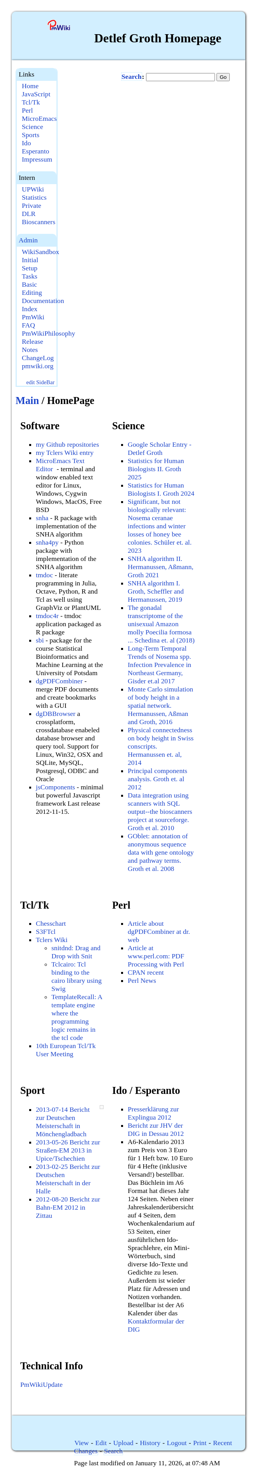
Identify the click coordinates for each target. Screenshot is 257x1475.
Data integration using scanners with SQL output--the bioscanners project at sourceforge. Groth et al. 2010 (160, 811)
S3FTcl (46, 931)
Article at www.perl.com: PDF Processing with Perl (156, 956)
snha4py (47, 542)
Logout (177, 1443)
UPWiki (33, 189)
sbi (40, 640)
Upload (123, 1443)
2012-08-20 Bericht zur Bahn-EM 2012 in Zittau (68, 1207)
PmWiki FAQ (33, 321)
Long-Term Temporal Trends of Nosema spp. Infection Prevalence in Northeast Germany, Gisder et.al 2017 (159, 664)
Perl (27, 110)
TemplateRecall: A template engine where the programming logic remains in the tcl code (76, 1017)
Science (32, 127)
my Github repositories (67, 444)
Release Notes (32, 346)
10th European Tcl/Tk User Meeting (66, 1050)
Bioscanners (38, 222)
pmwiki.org (37, 366)
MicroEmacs (39, 118)
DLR (28, 214)
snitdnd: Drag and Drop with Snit (75, 952)
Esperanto (35, 151)
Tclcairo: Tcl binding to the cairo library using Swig (76, 976)
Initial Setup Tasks (30, 268)
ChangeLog (38, 358)
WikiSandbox (40, 252)
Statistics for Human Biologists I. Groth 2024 (161, 489)
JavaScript (36, 94)
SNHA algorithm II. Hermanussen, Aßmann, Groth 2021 (161, 567)
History (150, 1443)
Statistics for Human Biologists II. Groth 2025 (156, 469)
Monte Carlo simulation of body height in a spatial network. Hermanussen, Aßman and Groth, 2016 (160, 705)
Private (31, 205)
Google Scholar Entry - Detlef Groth (160, 448)
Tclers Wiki (51, 940)
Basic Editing (32, 288)
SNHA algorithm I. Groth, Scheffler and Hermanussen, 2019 (156, 591)
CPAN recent (146, 972)
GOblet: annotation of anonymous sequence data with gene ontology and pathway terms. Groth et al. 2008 (161, 852)
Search (131, 76)
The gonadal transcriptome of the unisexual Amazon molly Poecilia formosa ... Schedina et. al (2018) (161, 624)
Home (30, 86)
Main (27, 400)
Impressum (37, 159)
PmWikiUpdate (41, 1384)
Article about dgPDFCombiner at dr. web (159, 931)
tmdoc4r (47, 616)
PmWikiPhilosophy (48, 333)
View (81, 1443)
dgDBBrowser (56, 713)
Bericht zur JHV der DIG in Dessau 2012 (156, 1129)
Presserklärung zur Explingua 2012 (153, 1113)
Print (199, 1443)
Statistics (34, 197)
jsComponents (55, 787)
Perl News (142, 980)
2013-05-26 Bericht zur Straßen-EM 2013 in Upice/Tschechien (68, 1150)
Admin (28, 240)
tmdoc (44, 575)
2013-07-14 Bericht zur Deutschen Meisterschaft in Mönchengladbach (63, 1122)
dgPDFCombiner (59, 681)
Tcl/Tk (31, 102)
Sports (30, 135)
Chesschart (51, 923)
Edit (101, 1443)
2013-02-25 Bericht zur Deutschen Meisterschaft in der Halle (68, 1179)
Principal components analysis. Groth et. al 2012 (157, 779)
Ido (26, 143)
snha (42, 518)
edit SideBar (40, 382)
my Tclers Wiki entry (64, 452)
